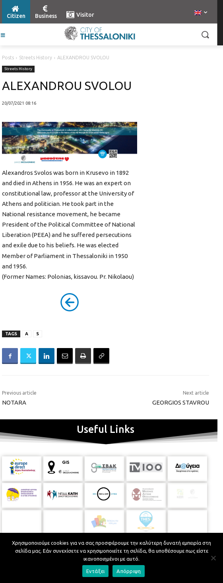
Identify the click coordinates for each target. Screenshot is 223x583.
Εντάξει (95, 571)
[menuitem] (200, 13)
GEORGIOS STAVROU (180, 402)
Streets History (35, 57)
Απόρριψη (128, 571)
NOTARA (14, 402)
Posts (8, 57)
